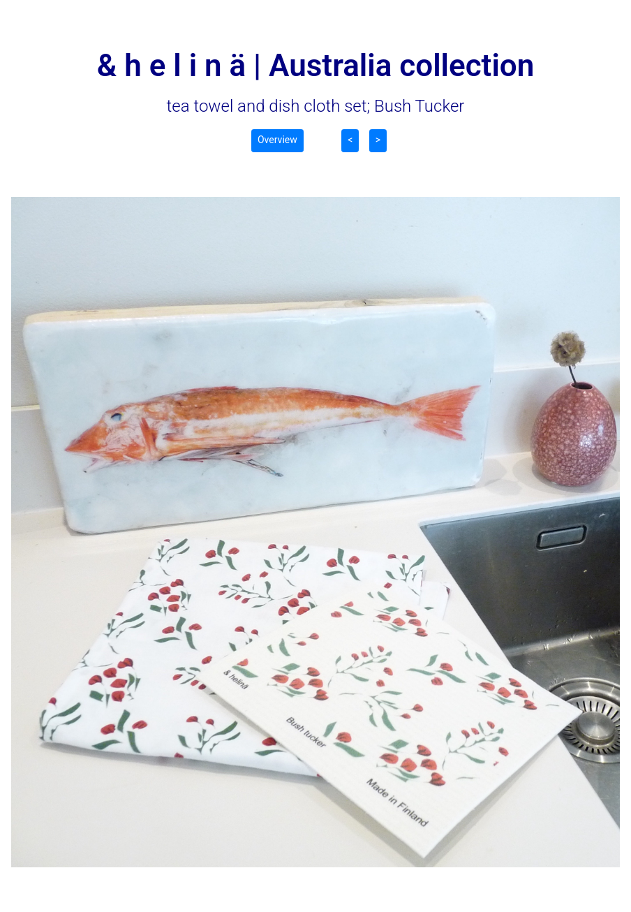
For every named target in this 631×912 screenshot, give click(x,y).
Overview (277, 139)
